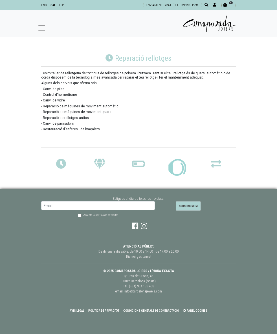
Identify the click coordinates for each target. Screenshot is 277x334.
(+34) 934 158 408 (141, 286)
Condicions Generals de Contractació (151, 311)
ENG (44, 5)
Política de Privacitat (103, 311)
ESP (61, 5)
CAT (52, 5)
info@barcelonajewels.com (143, 291)
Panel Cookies (195, 311)
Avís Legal (77, 311)
